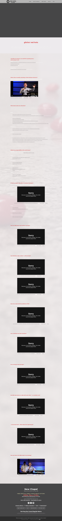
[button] (21, 508)
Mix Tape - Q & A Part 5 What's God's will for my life (26, 245)
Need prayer (43, 505)
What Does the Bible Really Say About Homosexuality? (21, 114)
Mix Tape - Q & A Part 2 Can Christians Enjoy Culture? (26, 275)
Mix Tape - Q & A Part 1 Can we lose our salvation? (26, 353)
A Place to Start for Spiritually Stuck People (18, 69)
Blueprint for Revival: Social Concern (18, 169)
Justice (13, 170)
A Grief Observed (15, 207)
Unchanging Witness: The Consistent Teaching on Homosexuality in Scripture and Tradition (28, 115)
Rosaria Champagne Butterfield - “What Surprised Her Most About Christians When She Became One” (30, 139)
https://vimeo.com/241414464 (29, 152)
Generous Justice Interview (17, 162)
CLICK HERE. (31, 496)
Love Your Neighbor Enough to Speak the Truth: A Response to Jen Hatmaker (26, 128)
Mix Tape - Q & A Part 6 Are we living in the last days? (26, 384)
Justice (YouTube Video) (16, 174)
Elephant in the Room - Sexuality (16, 97)
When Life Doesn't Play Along (17, 216)
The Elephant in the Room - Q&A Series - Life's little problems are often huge (26, 323)
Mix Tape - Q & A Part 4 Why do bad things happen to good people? (26, 203)
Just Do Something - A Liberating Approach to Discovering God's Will (23, 62)
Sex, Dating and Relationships (17, 122)
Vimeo (30, 97)
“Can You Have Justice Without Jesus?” (19, 175)
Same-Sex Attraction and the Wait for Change (20, 130)
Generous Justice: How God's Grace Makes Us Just (21, 157)
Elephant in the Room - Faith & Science (26, 415)
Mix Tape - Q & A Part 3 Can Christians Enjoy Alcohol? (26, 294)
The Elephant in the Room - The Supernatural (26, 444)
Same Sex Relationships (16, 118)
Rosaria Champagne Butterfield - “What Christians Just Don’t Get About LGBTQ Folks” (27, 140)
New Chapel (26, 97)
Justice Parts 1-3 (15, 167)
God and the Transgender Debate (18, 119)
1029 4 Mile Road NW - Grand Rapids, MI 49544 (31, 500)
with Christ (30, 123)
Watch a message (29, 505)
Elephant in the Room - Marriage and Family (26, 475)
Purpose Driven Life (14, 65)
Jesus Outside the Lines (16, 158)
